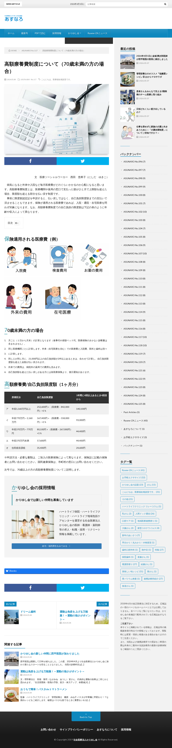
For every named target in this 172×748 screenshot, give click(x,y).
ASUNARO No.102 (133, 211)
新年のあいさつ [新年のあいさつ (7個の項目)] (131, 535)
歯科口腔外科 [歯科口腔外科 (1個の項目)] (130, 549)
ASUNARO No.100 (133, 195)
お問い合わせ (48, 729)
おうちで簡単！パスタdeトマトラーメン (43, 689)
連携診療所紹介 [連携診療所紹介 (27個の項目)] (153, 578)
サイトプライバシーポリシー (76, 729)
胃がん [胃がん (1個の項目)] (151, 571)
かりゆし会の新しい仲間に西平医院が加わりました (49, 653)
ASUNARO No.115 (133, 320)
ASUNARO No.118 (133, 345)
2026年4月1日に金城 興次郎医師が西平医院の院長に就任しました (102, 4)
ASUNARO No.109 (133, 270)
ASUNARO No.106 (133, 245)
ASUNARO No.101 (133, 203)
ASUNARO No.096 (133, 161)
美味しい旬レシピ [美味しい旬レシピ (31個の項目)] (132, 571)
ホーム (11, 33)
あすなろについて (133, 428)
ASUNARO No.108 (133, 261)
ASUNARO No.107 (133, 253)
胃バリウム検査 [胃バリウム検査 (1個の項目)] (131, 578)
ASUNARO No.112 (133, 295)
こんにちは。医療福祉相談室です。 (56, 79)
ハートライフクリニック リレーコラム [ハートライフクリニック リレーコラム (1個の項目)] (141, 506)
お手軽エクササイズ (134, 437)
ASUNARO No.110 (133, 278)
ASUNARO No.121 (133, 370)
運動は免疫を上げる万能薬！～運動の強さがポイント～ (75, 615)
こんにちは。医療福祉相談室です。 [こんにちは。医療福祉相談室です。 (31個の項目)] (141, 492)
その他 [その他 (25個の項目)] (127, 499)
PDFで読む (40, 33)
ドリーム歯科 (28, 611)
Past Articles (130, 412)
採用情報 (56, 33)
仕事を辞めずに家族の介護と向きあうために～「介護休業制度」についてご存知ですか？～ (152, 129)
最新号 (24, 33)
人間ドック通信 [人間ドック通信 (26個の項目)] (144, 513)
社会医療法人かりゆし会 (85, 739)
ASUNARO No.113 (133, 303)
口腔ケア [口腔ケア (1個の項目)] (127, 521)
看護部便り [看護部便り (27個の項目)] (129, 564)
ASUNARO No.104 (133, 228)
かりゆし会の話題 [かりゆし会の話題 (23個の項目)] (132, 484)
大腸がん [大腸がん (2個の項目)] (127, 528)
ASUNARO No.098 (133, 178)
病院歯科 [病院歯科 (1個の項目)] (127, 557)
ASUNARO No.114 (133, 312)
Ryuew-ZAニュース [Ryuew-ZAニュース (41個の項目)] (133, 470)
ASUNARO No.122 (133, 378)
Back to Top (86, 717)
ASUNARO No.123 (133, 387)
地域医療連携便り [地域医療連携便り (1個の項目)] (147, 521)
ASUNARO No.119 (133, 353)
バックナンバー (131, 445)
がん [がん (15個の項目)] (151, 484)
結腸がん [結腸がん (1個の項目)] (146, 564)
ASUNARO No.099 (133, 186)
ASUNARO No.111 (133, 286)
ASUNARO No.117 (28, 79)
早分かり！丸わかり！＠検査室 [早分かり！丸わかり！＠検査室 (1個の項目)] (138, 542)
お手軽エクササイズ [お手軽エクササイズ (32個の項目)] (133, 477)
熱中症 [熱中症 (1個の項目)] (146, 549)
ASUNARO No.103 (133, 220)
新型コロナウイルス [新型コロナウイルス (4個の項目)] (148, 528)
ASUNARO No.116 (133, 328)
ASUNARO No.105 (133, 236)
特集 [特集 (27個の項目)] (159, 549)
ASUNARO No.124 (133, 395)
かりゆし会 (73, 33)
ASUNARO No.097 (133, 170)
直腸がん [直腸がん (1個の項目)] (143, 557)
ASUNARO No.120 (133, 362)
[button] (57, 546)
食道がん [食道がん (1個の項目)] (127, 586)
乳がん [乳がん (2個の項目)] (126, 513)
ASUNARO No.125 (133, 403)
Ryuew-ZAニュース (97, 33)
